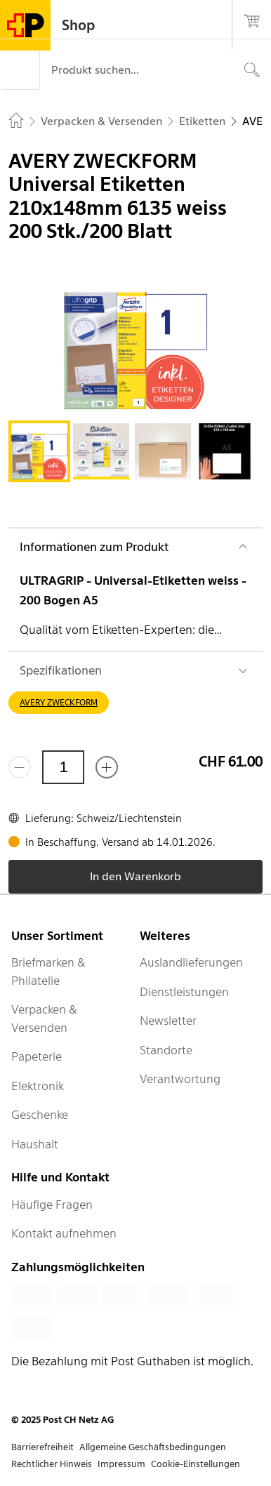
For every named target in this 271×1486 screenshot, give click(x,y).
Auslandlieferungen (191, 962)
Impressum (121, 1464)
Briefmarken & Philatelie (48, 971)
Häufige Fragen (52, 1205)
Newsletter (168, 1021)
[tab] (39, 451)
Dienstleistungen (184, 992)
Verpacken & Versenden (44, 1018)
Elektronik (37, 1086)
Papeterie (36, 1056)
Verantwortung (180, 1079)
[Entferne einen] (19, 767)
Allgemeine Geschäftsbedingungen (152, 1447)
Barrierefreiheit (42, 1447)
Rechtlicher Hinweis (51, 1464)
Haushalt (34, 1144)
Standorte (166, 1050)
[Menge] (63, 767)
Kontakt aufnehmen (64, 1233)
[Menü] (19, 70)
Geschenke (39, 1115)
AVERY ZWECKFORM (59, 702)
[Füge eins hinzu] (106, 767)
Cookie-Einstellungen (195, 1464)
